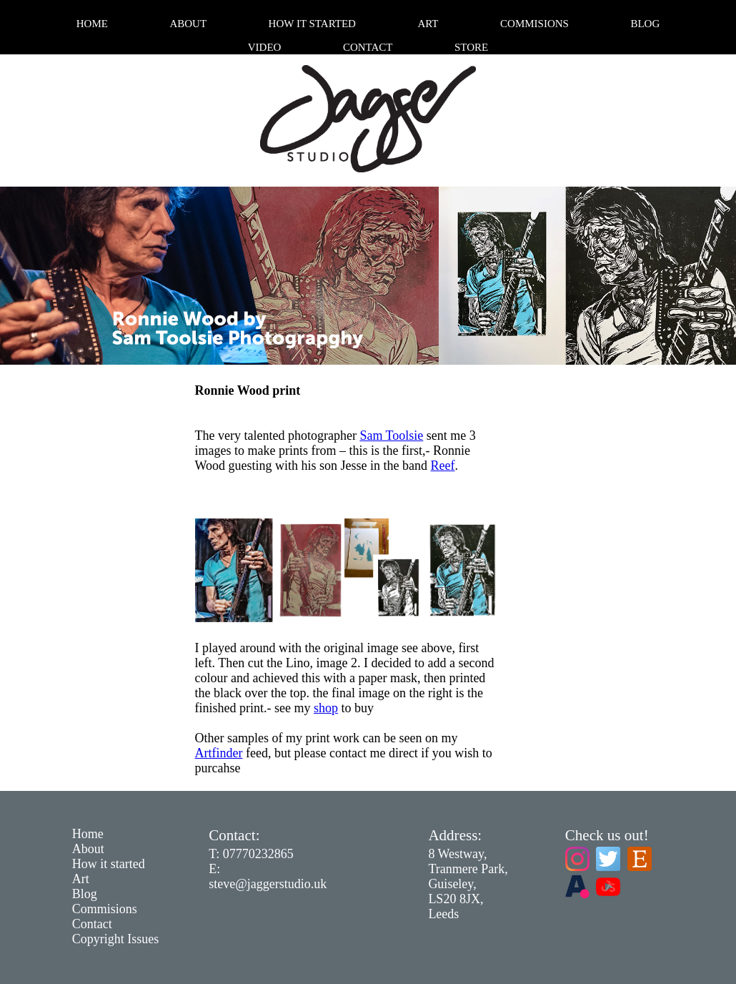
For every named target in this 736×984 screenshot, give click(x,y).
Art (427, 23)
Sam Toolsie (391, 435)
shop (326, 708)
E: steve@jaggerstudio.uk (268, 876)
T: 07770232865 (251, 854)
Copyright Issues (115, 939)
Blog (645, 23)
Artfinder (219, 753)
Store (471, 47)
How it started (312, 23)
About (188, 23)
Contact (368, 47)
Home (92, 23)
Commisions (534, 23)
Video (265, 47)
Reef (443, 465)
